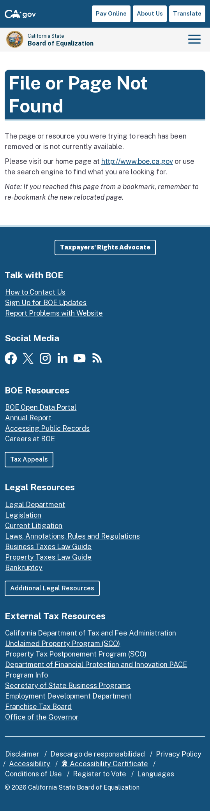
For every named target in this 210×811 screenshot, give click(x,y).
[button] (105, 247)
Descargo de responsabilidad (97, 754)
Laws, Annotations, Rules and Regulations (72, 536)
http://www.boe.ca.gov (137, 161)
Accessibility (29, 764)
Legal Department (35, 504)
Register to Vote (99, 774)
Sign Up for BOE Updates (45, 302)
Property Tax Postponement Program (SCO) (75, 654)
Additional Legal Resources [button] (52, 588)
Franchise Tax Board (38, 706)
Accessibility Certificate (104, 764)
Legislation (23, 515)
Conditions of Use (33, 774)
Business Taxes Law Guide (48, 546)
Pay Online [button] (111, 13)
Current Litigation (33, 525)
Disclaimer (22, 754)
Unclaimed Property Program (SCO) (62, 643)
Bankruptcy (23, 567)
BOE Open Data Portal (40, 407)
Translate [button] (187, 13)
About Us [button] (150, 13)
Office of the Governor (42, 717)
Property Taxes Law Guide (48, 557)
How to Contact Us (35, 292)
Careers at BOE (30, 439)
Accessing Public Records (47, 428)
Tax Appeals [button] (29, 459)
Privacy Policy (178, 754)
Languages (155, 774)
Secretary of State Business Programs (68, 685)
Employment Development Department (68, 696)
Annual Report (28, 418)
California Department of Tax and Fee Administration (90, 633)
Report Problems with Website (54, 313)
